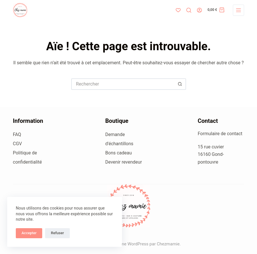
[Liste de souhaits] (178, 10)
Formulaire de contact (220, 133)
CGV (17, 143)
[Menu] (238, 10)
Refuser (57, 233)
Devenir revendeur (123, 162)
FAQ (17, 134)
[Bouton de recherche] (180, 84)
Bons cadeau (118, 153)
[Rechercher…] (123, 84)
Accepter (29, 233)
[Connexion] (199, 10)
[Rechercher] (188, 10)
